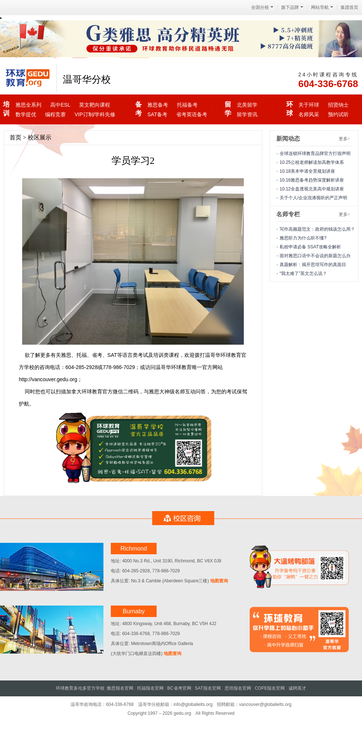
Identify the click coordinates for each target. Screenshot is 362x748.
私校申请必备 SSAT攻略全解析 (310, 246)
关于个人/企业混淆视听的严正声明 (313, 197)
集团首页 (349, 7)
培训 (6, 109)
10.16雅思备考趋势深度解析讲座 (312, 180)
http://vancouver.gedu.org (48, 379)
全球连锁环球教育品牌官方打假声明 (315, 153)
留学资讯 (247, 114)
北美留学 (247, 105)
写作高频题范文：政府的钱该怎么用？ (317, 229)
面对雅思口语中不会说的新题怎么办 (315, 255)
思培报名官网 (238, 688)
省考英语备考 (191, 114)
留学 (228, 109)
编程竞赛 (55, 114)
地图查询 (218, 580)
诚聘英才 (297, 688)
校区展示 (39, 137)
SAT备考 (157, 114)
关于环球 (308, 105)
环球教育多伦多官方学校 (80, 688)
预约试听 (338, 114)
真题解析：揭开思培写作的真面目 (313, 264)
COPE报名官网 (270, 688)
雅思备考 (157, 105)
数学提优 (26, 114)
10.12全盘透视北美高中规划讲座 (312, 189)
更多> (344, 138)
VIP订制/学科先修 (95, 114)
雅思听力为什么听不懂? (303, 238)
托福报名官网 (150, 688)
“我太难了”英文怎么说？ (303, 273)
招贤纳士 (338, 105)
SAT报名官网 (208, 688)
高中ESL (60, 105)
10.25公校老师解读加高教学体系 (312, 162)
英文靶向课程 (94, 105)
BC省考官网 (179, 688)
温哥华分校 (87, 79)
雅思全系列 (28, 105)
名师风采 (308, 114)
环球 (289, 109)
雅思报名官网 (120, 688)
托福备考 (187, 105)
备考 (138, 109)
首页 (15, 137)
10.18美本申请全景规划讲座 (307, 171)
